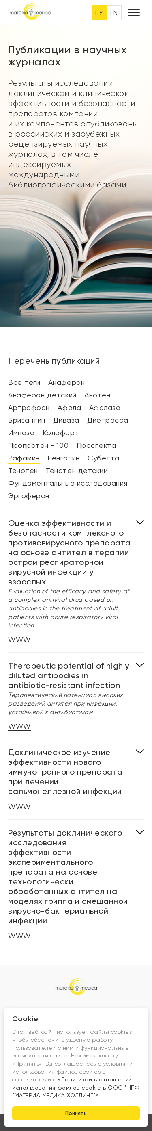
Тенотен (23, 470)
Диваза (66, 420)
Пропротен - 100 (38, 445)
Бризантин (26, 420)
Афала (69, 407)
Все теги (24, 382)
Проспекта (96, 445)
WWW (19, 639)
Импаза (21, 432)
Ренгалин (63, 458)
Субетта (104, 458)
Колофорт (61, 432)
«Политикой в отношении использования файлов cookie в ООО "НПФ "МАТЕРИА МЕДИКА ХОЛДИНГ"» (76, 1087)
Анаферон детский (42, 395)
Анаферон (66, 382)
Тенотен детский (76, 470)
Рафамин (24, 458)
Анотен (97, 395)
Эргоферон (28, 495)
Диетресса (107, 420)
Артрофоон (29, 407)
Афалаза (105, 407)
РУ (99, 13)
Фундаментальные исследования (67, 483)
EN (114, 13)
